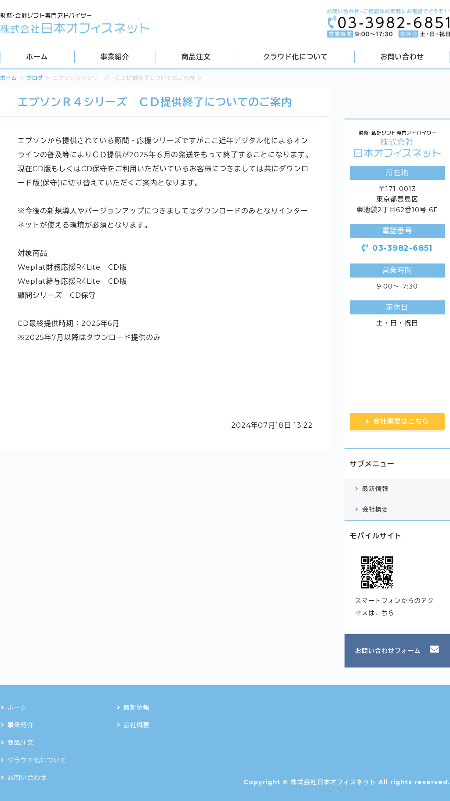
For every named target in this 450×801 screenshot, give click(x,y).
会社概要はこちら (401, 421)
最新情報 (375, 489)
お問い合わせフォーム (388, 651)
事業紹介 (114, 57)
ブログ (35, 78)
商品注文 (195, 57)
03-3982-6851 (402, 248)
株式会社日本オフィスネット (333, 782)
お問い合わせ (402, 57)
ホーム (37, 57)
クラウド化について (295, 57)
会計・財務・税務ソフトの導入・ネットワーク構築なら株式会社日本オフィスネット (74, 23)
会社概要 (375, 509)
